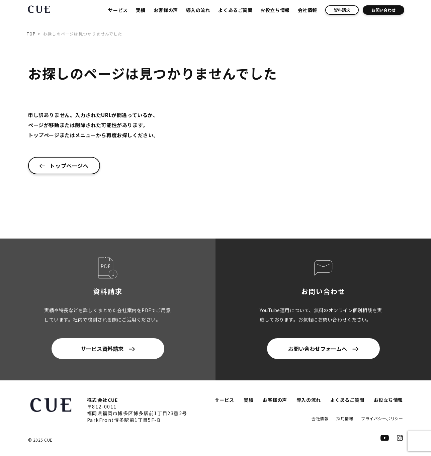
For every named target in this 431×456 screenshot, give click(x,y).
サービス (117, 10)
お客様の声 (166, 10)
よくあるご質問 (235, 10)
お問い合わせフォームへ (317, 349)
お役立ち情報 (274, 10)
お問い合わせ (383, 10)
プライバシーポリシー (382, 418)
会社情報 (307, 10)
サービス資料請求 (102, 349)
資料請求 (342, 10)
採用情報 (344, 418)
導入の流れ (198, 10)
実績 (141, 10)
